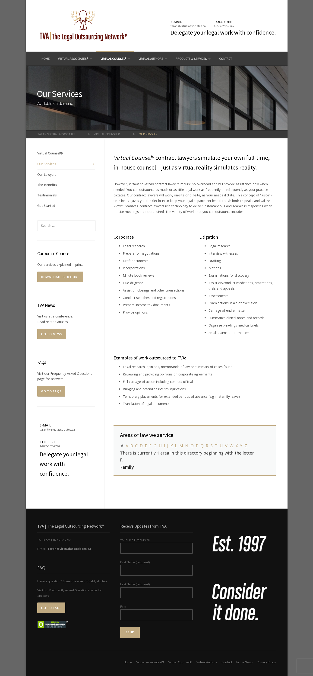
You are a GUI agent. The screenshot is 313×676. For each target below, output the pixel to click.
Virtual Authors (151, 59)
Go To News (51, 334)
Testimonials (47, 195)
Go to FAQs (51, 391)
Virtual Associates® (73, 59)
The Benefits (47, 185)
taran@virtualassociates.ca (188, 26)
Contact (225, 59)
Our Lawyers (46, 174)
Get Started (46, 205)
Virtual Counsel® (113, 59)
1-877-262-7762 (224, 26)
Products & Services (191, 59)
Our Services (46, 164)
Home (45, 59)
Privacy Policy (266, 662)
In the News (244, 662)
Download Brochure (60, 277)
